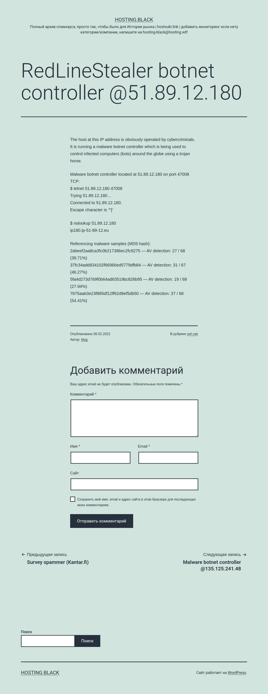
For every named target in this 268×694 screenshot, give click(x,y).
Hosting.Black (134, 20)
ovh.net (192, 334)
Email (144, 446)
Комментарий (83, 394)
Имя (75, 446)
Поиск (26, 632)
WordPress (237, 672)
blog (84, 339)
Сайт (74, 473)
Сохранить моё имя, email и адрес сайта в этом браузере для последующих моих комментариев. (136, 502)
